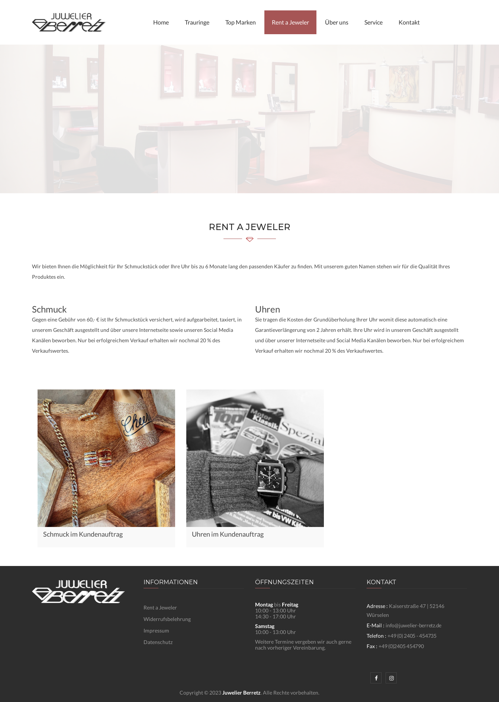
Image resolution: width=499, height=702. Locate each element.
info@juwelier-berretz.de (413, 625)
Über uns (336, 22)
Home (161, 22)
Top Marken (240, 22)
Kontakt (409, 22)
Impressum (156, 630)
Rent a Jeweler (290, 22)
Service (373, 22)
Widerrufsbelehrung (167, 619)
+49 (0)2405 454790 (401, 646)
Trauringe (197, 22)
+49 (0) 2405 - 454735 (412, 636)
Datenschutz (158, 642)
